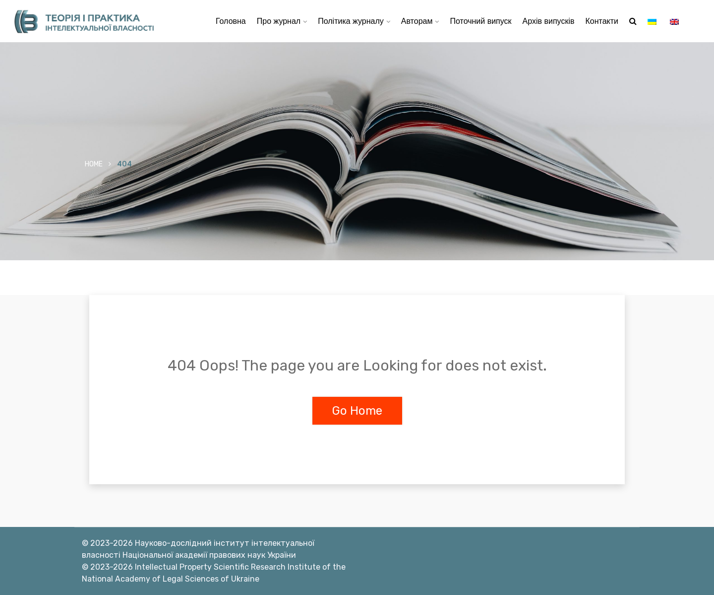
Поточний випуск (480, 21)
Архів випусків (549, 21)
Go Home (357, 411)
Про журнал (278, 21)
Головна (231, 21)
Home (94, 164)
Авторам (417, 21)
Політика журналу (351, 21)
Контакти (601, 21)
